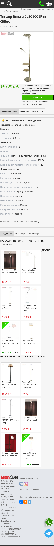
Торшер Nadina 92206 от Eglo (28, 271)
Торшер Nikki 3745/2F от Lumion (30, 342)
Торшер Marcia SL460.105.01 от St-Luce (10, 343)
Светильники (12, 11)
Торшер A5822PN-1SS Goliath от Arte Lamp (29, 308)
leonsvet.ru (5, 491)
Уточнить (37, 97)
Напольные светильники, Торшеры (37, 9)
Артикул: (4, 26)
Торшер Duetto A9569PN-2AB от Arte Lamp (29, 385)
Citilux (20, 182)
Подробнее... (28, 125)
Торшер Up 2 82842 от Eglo (10, 306)
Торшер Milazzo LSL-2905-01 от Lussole (10, 454)
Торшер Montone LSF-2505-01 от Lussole (29, 455)
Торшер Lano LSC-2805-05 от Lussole (9, 271)
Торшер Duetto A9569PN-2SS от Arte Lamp (10, 420)
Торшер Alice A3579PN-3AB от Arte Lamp (9, 385)
